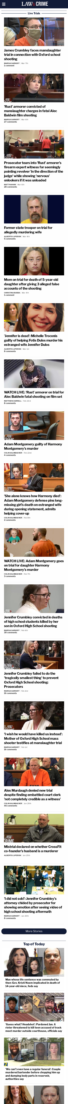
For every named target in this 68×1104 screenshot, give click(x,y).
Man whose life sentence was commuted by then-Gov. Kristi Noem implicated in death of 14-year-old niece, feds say (32, 983)
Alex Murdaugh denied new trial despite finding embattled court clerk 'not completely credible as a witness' (32, 794)
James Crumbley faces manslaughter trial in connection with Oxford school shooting (32, 54)
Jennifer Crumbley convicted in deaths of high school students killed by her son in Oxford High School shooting (33, 621)
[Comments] (34, 66)
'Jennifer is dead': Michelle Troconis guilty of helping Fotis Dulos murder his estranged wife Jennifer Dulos (33, 340)
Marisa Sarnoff (12, 63)
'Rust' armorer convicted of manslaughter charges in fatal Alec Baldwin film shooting (30, 111)
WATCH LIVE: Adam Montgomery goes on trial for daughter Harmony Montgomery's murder (34, 565)
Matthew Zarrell (13, 401)
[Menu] (4, 4)
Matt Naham (10, 185)
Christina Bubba (12, 293)
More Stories (34, 931)
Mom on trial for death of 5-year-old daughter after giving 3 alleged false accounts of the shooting (31, 284)
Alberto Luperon (12, 236)
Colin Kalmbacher (13, 453)
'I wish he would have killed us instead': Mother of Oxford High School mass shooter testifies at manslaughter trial (33, 738)
